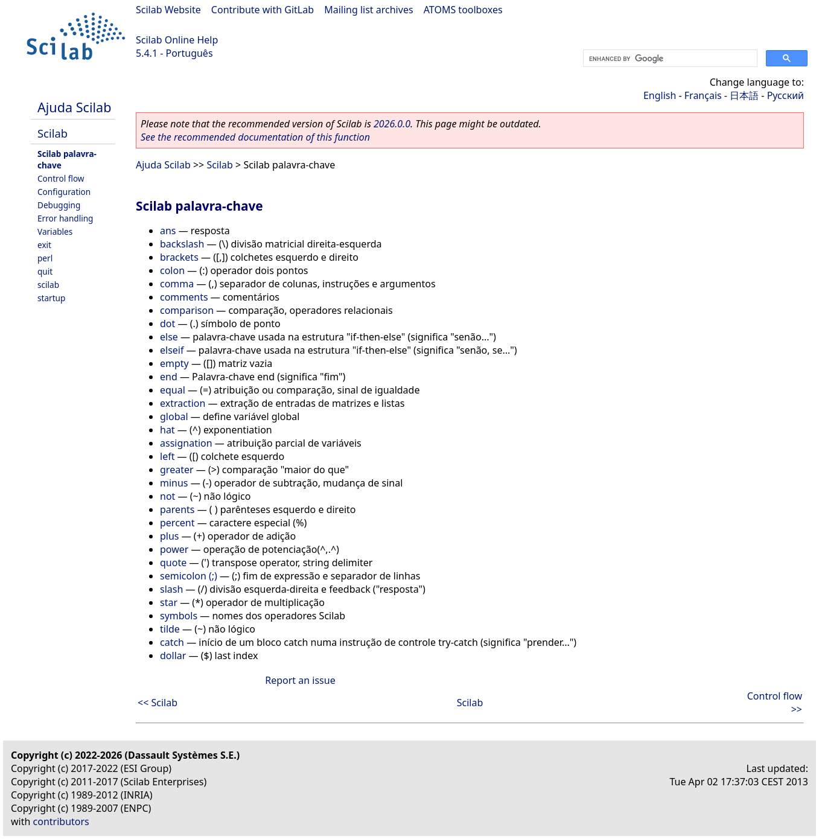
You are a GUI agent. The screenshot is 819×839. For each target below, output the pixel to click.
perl (45, 258)
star (168, 602)
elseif (171, 350)
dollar (173, 655)
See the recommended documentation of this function (255, 137)
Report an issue (300, 680)
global (174, 416)
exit (44, 244)
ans (168, 230)
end (168, 376)
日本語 (744, 95)
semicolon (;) (188, 575)
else (169, 336)
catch (172, 642)
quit (45, 271)
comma (177, 283)
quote (173, 562)
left (167, 456)
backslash (182, 243)
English (659, 95)
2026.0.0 (392, 123)
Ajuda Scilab (74, 107)
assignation (186, 443)
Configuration (64, 191)
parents (177, 509)
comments (184, 297)
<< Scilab (157, 702)
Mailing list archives (368, 9)
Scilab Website (168, 9)
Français (703, 95)
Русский (785, 95)
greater (177, 469)
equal (172, 390)
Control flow (60, 178)
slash (171, 589)
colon (172, 270)
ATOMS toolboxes (463, 9)
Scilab (52, 133)
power (174, 549)
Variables (54, 231)
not (167, 496)
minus (174, 483)
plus (169, 536)
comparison (187, 310)
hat (167, 429)
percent (177, 522)
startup (51, 298)
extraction (182, 403)
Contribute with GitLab (262, 9)
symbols (178, 615)
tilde (170, 629)
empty (174, 363)
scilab (48, 284)
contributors (61, 821)
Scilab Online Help (177, 39)
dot (167, 323)
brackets (179, 257)
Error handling (65, 218)
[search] (669, 58)
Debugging (58, 205)
